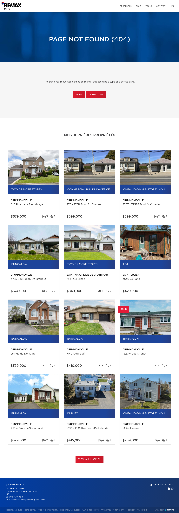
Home (79, 95)
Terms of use (120, 510)
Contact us (96, 95)
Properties (126, 6)
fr (172, 6)
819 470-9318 (16, 497)
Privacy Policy (107, 510)
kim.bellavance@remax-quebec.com (28, 500)
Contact (161, 6)
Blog (138, 6)
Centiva (169, 510)
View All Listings (89, 459)
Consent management (137, 510)
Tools (148, 6)
